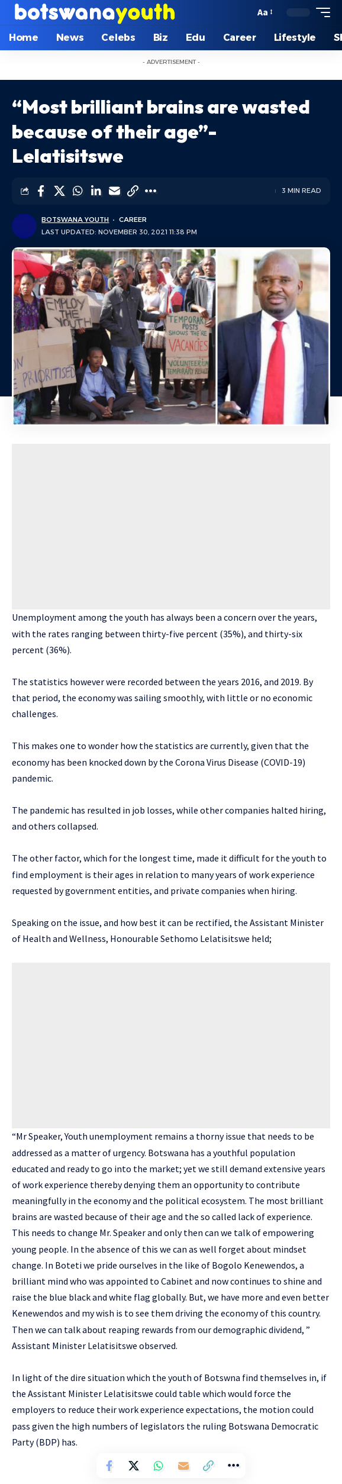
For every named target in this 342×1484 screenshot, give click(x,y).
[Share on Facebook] (41, 191)
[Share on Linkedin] (96, 191)
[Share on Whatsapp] (77, 191)
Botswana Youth (75, 219)
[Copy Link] (132, 191)
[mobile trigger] (320, 12)
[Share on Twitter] (59, 191)
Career (133, 219)
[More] (151, 191)
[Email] (114, 191)
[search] (242, 12)
